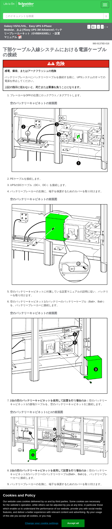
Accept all (73, 523)
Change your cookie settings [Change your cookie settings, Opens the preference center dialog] (41, 523)
